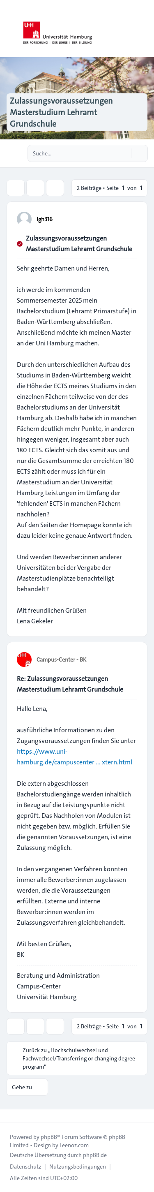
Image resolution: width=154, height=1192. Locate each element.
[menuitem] (25, 1166)
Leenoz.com (74, 1145)
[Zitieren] (130, 219)
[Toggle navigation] (144, 28)
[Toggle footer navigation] (10, 1116)
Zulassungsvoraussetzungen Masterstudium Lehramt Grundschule (79, 244)
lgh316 (45, 219)
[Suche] (124, 153)
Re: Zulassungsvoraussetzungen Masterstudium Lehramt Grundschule (70, 684)
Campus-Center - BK (61, 659)
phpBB (49, 1137)
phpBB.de (95, 1155)
